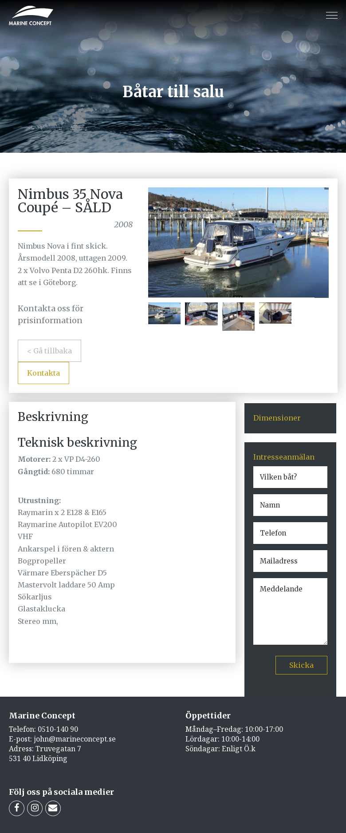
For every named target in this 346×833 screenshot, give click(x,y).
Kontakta (43, 373)
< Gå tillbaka (49, 350)
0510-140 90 (58, 729)
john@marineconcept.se (75, 739)
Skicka (301, 665)
